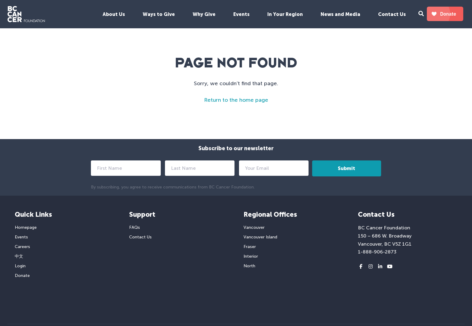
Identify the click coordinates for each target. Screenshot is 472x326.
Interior (251, 256)
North (249, 266)
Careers (22, 246)
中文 (19, 256)
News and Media (340, 14)
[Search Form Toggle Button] (421, 14)
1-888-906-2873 (377, 252)
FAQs (134, 227)
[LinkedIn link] (380, 267)
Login (20, 266)
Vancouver (254, 227)
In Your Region (285, 14)
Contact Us (392, 14)
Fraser (250, 246)
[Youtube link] (390, 267)
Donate (22, 275)
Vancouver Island (260, 237)
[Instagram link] (371, 267)
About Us (114, 14)
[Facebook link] (361, 267)
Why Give (204, 14)
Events (241, 14)
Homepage (26, 227)
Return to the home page (236, 100)
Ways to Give (159, 14)
